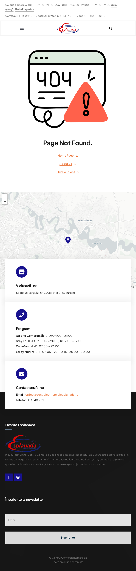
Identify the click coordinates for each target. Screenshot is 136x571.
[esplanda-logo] (68, 24)
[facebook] (9, 477)
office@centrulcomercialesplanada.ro (51, 394)
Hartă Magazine (24, 9)
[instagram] (18, 477)
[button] (68, 240)
